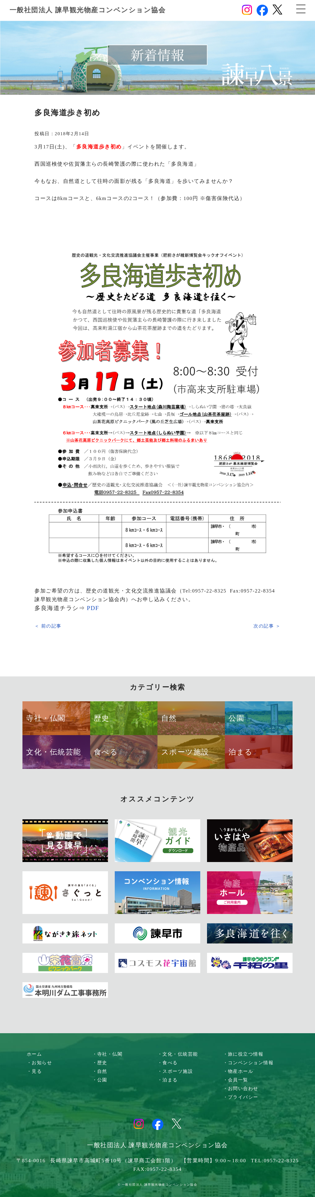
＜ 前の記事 (48, 626)
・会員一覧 (236, 1079)
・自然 (100, 1071)
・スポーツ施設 (175, 1071)
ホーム (34, 1054)
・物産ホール (238, 1071)
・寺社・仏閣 (107, 1054)
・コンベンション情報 (248, 1062)
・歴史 (100, 1062)
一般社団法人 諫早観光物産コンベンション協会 (88, 10)
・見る (34, 1071)
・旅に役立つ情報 (243, 1054)
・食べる (168, 1062)
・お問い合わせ (241, 1088)
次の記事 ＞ (267, 626)
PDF (93, 608)
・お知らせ (39, 1062)
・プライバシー (241, 1097)
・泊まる (168, 1079)
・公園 (100, 1079)
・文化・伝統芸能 (178, 1054)
